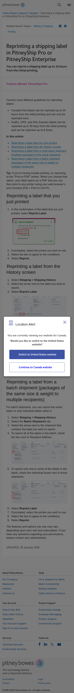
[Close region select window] (65, 322)
